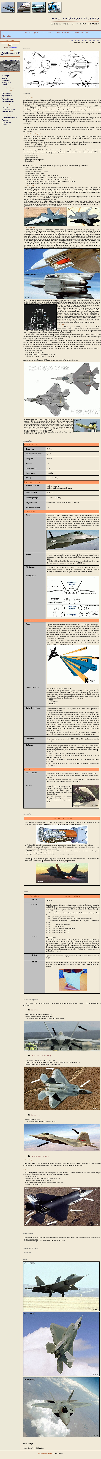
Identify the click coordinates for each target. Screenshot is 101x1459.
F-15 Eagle (76, 1163)
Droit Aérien (6, 122)
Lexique (5, 107)
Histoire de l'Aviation (9, 118)
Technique (6, 76)
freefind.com (13, 47)
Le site (4, 85)
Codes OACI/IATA (8, 110)
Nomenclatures (7, 112)
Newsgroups (6, 82)
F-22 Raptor (38, 1448)
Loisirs (4, 78)
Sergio (30, 1444)
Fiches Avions (7, 93)
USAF (30, 1448)
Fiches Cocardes (8, 101)
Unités (4, 125)
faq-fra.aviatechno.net (45, 1454)
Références (6, 80)
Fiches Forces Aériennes (6, 96)
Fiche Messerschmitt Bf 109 (10, 53)
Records (5, 120)
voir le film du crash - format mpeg (70, 346)
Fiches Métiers (7, 99)
